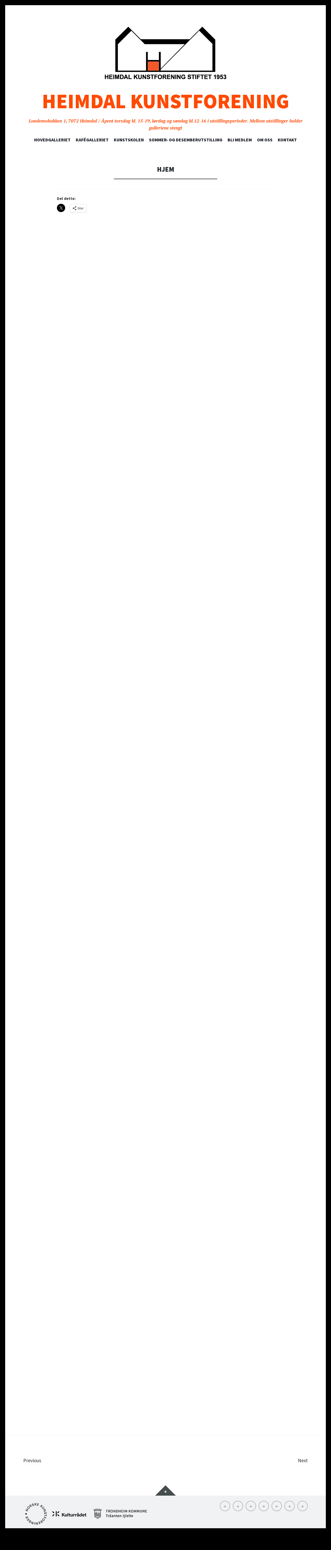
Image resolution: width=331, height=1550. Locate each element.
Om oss (265, 140)
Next (302, 1476)
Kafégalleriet (92, 140)
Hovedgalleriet (52, 140)
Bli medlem (240, 140)
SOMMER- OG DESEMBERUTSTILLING (185, 140)
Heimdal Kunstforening (165, 101)
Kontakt (287, 140)
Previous (33, 1476)
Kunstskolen (129, 140)
